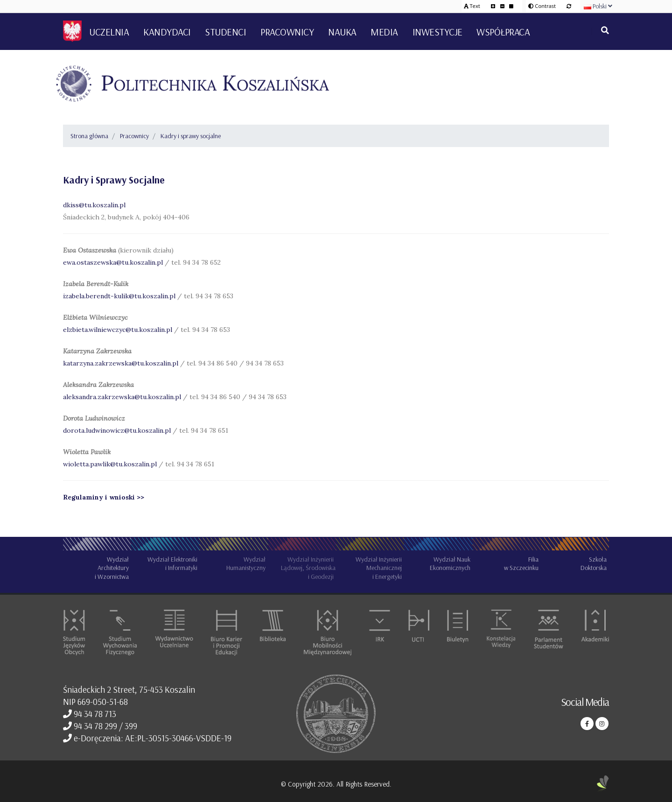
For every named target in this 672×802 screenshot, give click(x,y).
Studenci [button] (225, 32)
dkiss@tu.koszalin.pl (94, 205)
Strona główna (89, 136)
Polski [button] (598, 6)
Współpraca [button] (503, 32)
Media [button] (384, 32)
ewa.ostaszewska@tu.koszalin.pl (114, 262)
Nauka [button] (342, 32)
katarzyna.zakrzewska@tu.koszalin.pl (121, 363)
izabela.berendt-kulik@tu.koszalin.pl (119, 296)
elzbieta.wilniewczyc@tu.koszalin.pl (117, 329)
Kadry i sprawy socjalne (191, 136)
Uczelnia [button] (109, 32)
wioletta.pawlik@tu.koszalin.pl (111, 464)
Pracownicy (134, 136)
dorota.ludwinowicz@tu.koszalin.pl (117, 430)
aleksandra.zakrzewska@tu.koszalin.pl (123, 397)
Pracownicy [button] (287, 32)
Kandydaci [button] (167, 32)
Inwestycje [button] (437, 32)
